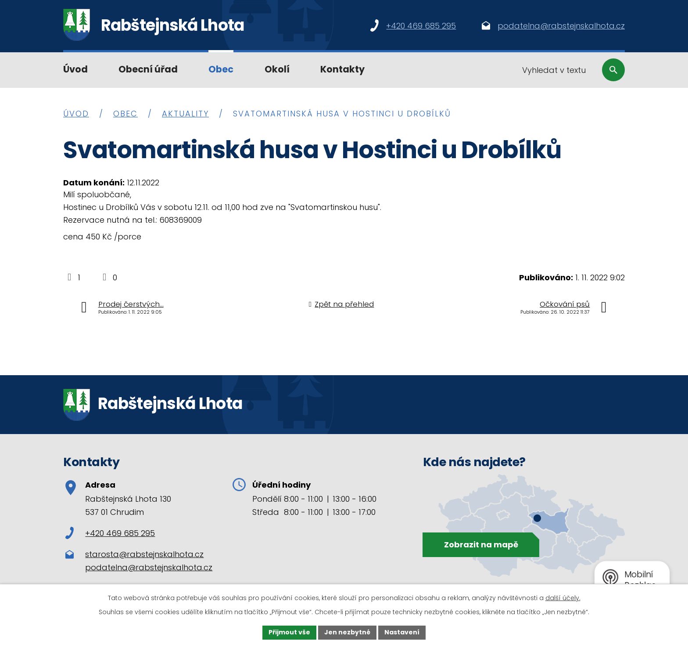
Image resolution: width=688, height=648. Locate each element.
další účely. (562, 598)
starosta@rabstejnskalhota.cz (144, 554)
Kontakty (342, 69)
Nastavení (401, 632)
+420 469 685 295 (110, 533)
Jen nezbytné (347, 632)
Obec (220, 69)
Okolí (277, 69)
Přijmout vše (289, 632)
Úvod (75, 69)
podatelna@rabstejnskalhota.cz (148, 567)
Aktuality (185, 113)
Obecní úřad (148, 69)
